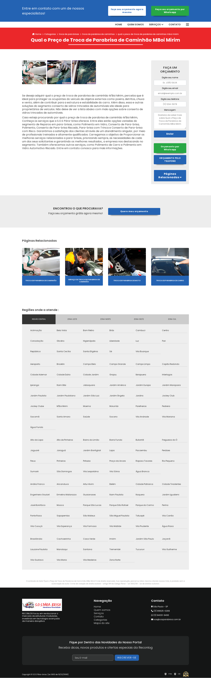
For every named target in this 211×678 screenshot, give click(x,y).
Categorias (50, 34)
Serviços (155, 24)
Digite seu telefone (170, 99)
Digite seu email (170, 88)
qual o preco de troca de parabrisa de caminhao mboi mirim (148, 34)
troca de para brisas (69, 34)
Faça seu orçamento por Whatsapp (170, 11)
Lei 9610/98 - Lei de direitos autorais (143, 584)
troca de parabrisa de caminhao (98, 34)
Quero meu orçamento (134, 211)
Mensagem (170, 110)
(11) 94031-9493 (160, 615)
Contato (175, 24)
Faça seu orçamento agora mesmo (127, 11)
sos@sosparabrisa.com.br (166, 619)
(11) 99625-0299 (160, 611)
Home (118, 24)
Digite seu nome (170, 77)
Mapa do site (101, 623)
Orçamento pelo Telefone (170, 160)
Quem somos (135, 24)
